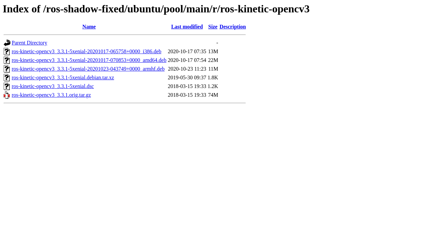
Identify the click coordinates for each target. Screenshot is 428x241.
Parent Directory (29, 43)
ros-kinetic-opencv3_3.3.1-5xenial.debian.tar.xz (63, 77)
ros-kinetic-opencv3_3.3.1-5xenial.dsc (53, 86)
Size (213, 26)
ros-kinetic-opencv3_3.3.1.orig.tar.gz (51, 95)
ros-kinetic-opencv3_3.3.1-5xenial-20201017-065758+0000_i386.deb (87, 51)
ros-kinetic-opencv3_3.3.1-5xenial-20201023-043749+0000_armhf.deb (88, 69)
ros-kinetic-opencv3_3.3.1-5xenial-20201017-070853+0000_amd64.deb (89, 60)
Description (232, 26)
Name (89, 26)
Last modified (187, 26)
